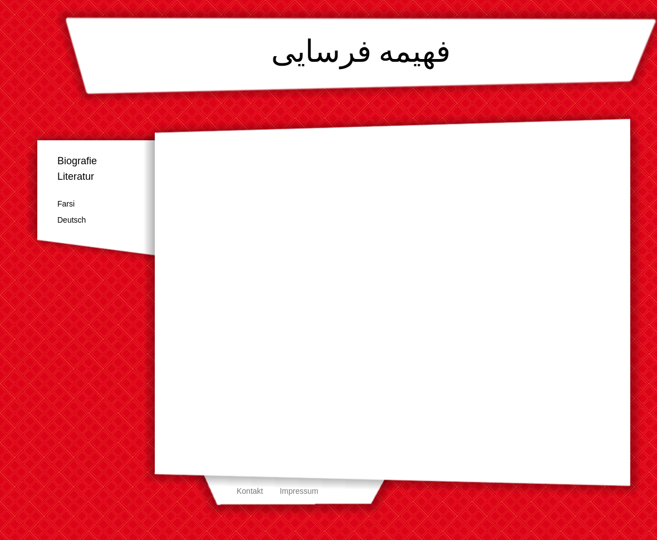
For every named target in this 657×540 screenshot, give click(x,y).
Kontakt (250, 491)
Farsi (66, 203)
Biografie (77, 160)
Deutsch (71, 219)
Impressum (299, 491)
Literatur (75, 176)
